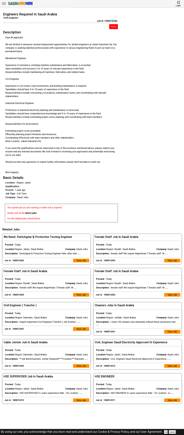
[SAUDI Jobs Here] (20, 5)
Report (113, 26)
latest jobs (31, 213)
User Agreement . (152, 431)
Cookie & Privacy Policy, (114, 431)
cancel (172, 432)
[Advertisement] (153, 118)
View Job (81, 260)
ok (166, 432)
